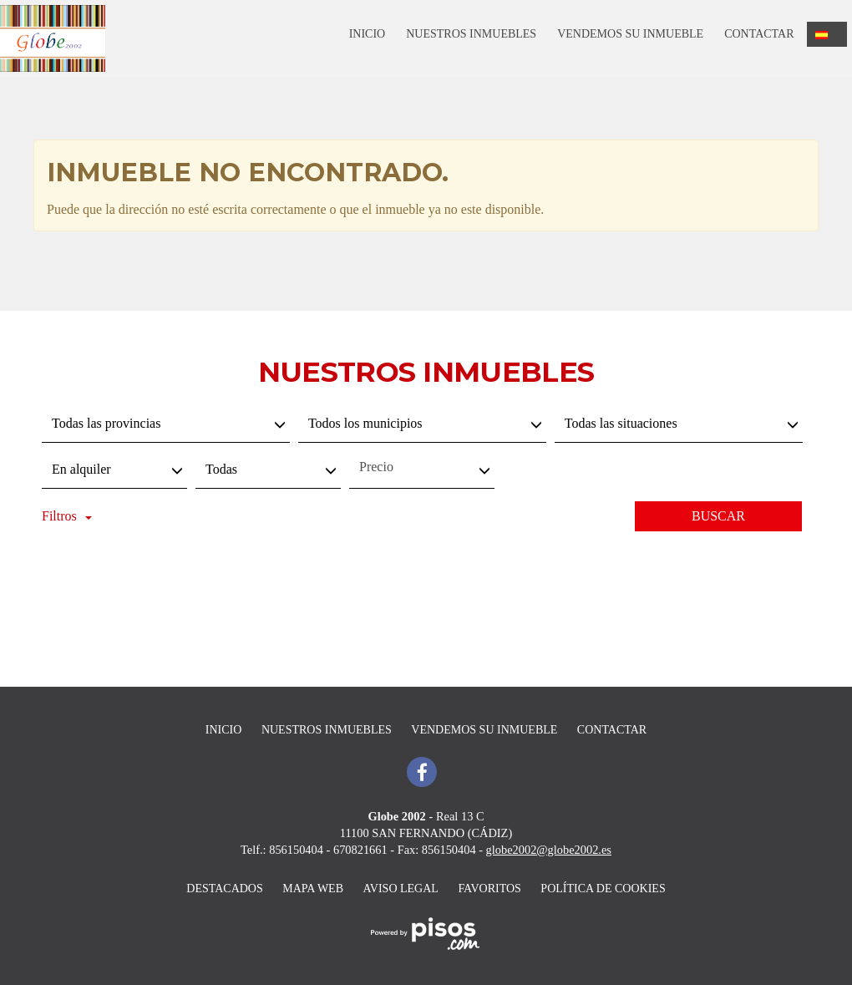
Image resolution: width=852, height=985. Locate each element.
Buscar (718, 516)
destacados (224, 888)
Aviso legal (401, 888)
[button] (827, 34)
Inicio (367, 34)
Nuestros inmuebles (471, 34)
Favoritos (489, 888)
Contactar (759, 34)
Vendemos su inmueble (630, 34)
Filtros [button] (67, 516)
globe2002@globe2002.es (548, 849)
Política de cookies (602, 888)
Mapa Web (312, 888)
